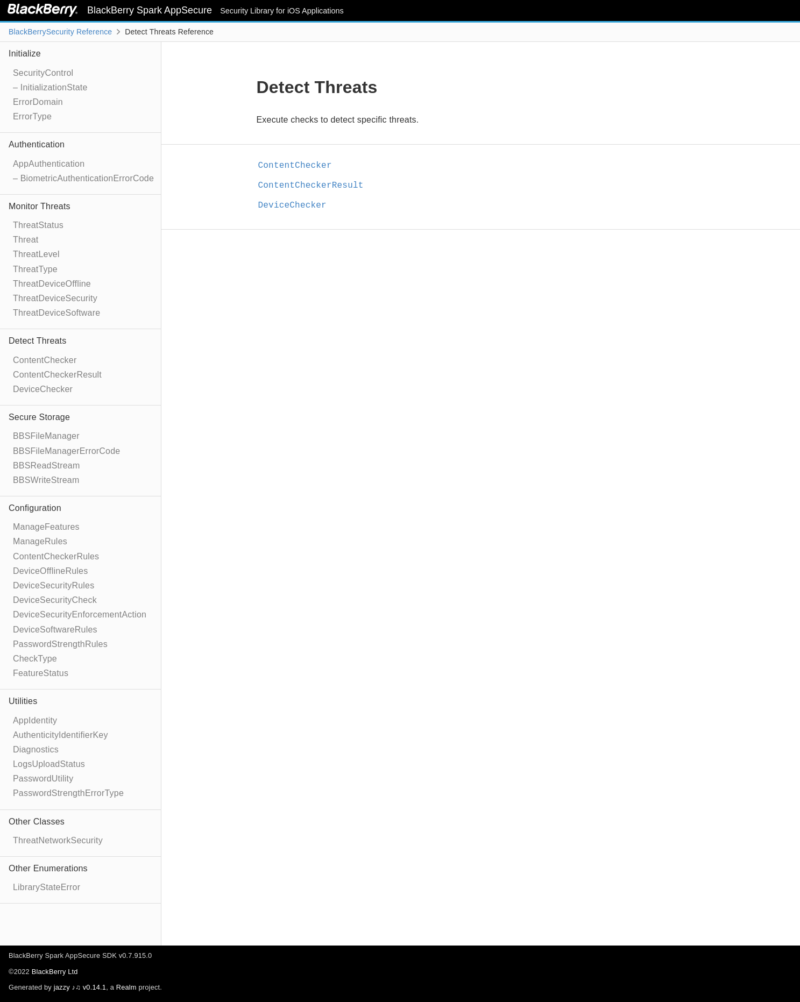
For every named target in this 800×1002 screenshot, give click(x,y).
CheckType (35, 658)
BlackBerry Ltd (55, 972)
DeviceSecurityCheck (55, 600)
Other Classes (37, 821)
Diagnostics (36, 749)
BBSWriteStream (46, 480)
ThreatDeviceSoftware (56, 312)
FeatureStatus (40, 673)
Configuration (35, 508)
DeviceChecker (43, 389)
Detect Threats (37, 340)
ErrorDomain (38, 101)
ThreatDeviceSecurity (55, 298)
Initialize (25, 53)
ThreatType (35, 269)
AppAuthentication (48, 163)
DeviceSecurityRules (53, 585)
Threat (25, 239)
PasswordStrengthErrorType (68, 793)
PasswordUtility (43, 778)
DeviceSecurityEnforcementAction (79, 614)
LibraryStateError (46, 887)
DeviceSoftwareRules (55, 629)
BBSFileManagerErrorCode (66, 451)
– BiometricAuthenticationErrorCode (83, 178)
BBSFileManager (46, 435)
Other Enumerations (48, 868)
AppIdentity (35, 720)
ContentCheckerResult (57, 374)
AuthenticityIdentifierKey (60, 735)
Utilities (23, 701)
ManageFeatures (46, 526)
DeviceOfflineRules (50, 570)
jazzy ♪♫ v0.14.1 (80, 987)
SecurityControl (43, 72)
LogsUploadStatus (49, 764)
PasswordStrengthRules (60, 644)
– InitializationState (50, 87)
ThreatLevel (36, 254)
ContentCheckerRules (56, 556)
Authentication (37, 144)
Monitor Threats (39, 206)
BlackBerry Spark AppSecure (151, 10)
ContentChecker (44, 360)
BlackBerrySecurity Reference (60, 31)
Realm (126, 987)
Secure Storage (39, 417)
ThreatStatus (38, 225)
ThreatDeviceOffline (52, 283)
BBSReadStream (46, 465)
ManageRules (40, 541)
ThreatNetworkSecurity (58, 840)
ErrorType (32, 116)
